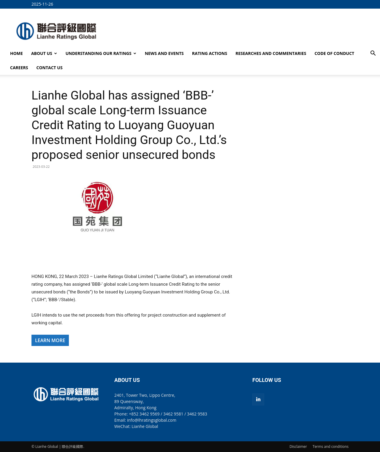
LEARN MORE (50, 340)
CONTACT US (49, 67)
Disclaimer (298, 446)
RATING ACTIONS (209, 53)
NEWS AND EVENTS (164, 53)
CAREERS (19, 67)
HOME (16, 53)
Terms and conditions (331, 446)
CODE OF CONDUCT (334, 53)
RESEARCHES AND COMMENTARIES (270, 53)
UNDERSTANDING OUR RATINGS (101, 53)
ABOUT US (44, 53)
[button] (373, 54)
